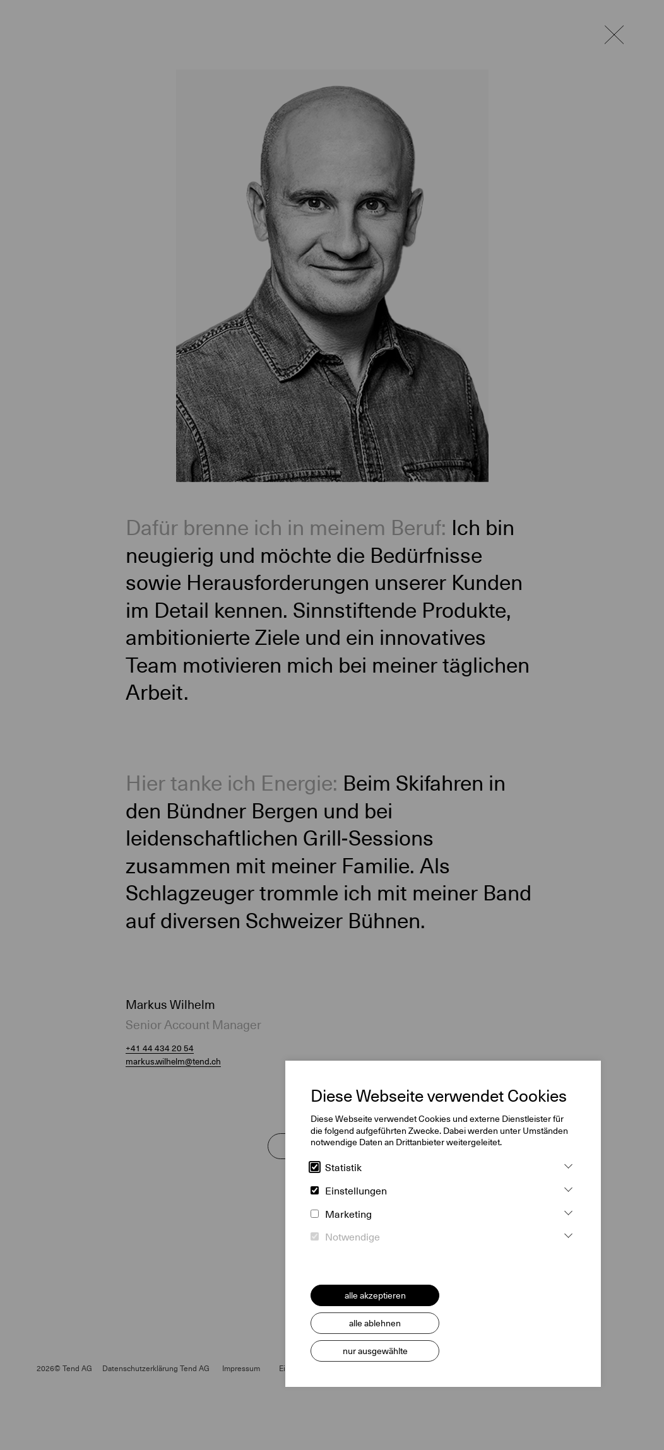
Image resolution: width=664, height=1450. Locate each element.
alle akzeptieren (375, 1295)
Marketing (341, 1214)
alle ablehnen (375, 1323)
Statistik (336, 1168)
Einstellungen (349, 1191)
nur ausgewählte (375, 1351)
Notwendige (345, 1237)
